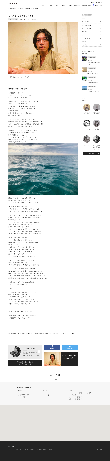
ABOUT (10, 449)
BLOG (57, 5)
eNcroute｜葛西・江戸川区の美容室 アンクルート (12, 3)
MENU (52, 5)
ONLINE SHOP (86, 5)
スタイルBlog (86, 21)
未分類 (84, 41)
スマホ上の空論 (20, 8)
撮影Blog (84, 31)
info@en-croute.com (51, 395)
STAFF (70, 5)
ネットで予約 (98, 5)
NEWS (63, 5)
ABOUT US (44, 5)
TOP (9, 8)
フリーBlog (85, 35)
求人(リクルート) (87, 45)
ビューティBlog (86, 28)
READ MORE (91, 153)
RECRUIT (77, 5)
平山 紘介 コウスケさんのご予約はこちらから (25, 363)
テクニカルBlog (86, 25)
